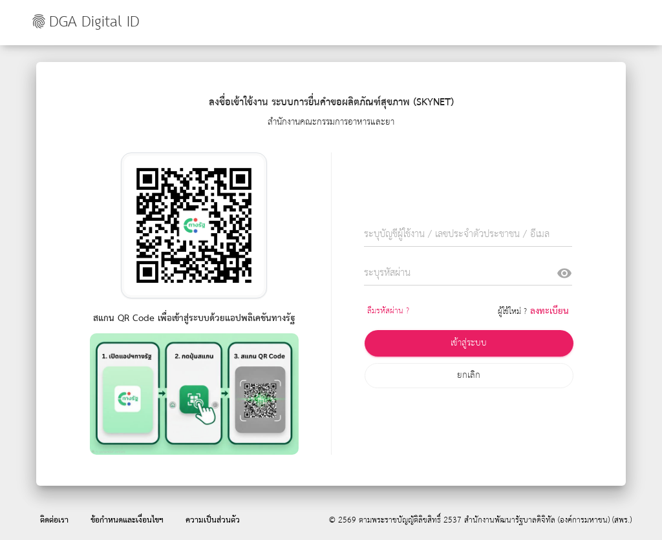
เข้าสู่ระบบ (469, 343)
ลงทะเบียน (549, 311)
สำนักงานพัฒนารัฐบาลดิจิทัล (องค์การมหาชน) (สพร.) (548, 520)
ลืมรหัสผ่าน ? (388, 311)
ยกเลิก (468, 375)
